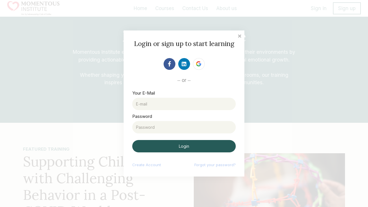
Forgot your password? (215, 164)
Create (146, 164)
